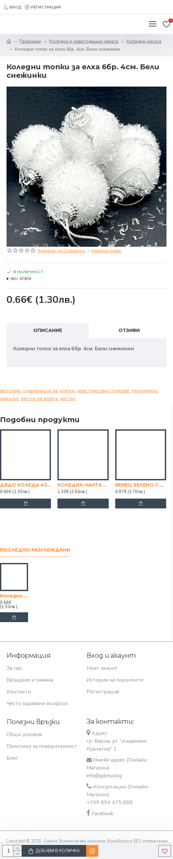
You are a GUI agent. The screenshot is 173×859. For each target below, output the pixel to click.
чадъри (9, 398)
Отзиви (129, 330)
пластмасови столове (103, 390)
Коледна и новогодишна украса (83, 41)
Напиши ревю (106, 251)
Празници (30, 41)
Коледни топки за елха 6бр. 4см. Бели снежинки (14, 596)
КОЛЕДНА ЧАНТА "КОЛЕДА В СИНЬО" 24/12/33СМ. (82, 485)
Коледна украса (144, 41)
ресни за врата (39, 398)
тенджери (144, 390)
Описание (47, 330)
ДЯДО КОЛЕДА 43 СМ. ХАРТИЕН (25, 485)
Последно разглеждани (35, 550)
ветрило (10, 390)
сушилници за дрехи (49, 390)
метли (67, 398)
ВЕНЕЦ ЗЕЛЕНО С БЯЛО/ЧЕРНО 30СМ (140, 485)
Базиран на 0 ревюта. (62, 251)
